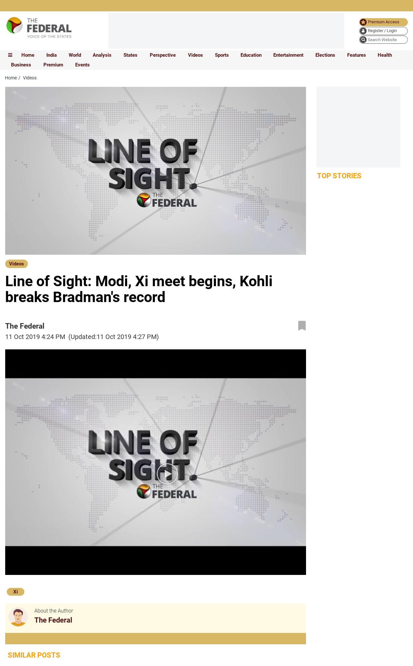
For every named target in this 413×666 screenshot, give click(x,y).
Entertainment (288, 55)
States (130, 55)
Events (82, 65)
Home (27, 55)
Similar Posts (34, 655)
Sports (222, 55)
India (51, 55)
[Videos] (16, 263)
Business (21, 65)
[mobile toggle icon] (10, 55)
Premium (53, 65)
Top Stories (339, 176)
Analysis (102, 55)
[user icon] (383, 31)
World (75, 55)
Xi (15, 592)
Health (385, 55)
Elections (325, 55)
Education (251, 55)
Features (356, 55)
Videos (195, 55)
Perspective (163, 55)
